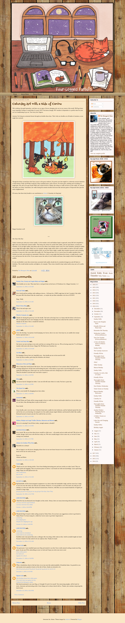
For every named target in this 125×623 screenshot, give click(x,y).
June (95, 436)
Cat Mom (19, 353)
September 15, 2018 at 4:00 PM (25, 394)
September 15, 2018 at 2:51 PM (24, 360)
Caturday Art (97, 398)
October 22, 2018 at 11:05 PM (24, 524)
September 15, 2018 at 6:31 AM (24, 302)
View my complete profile (97, 153)
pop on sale (19, 474)
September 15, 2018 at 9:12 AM (25, 326)
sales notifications (21, 472)
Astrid (93, 273)
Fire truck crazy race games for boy (26, 580)
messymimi (19, 398)
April (95, 441)
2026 (94, 284)
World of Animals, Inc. (22, 315)
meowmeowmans (21, 430)
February (97, 447)
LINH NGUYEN (20, 498)
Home (15, 94)
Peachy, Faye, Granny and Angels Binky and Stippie (30, 281)
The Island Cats (20, 388)
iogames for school (21, 556)
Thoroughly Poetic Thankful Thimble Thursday (99, 357)
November (97, 311)
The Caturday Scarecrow (101, 350)
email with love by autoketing (24, 535)
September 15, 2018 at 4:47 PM (25, 416)
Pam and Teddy (20, 291)
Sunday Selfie (98, 319)
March (96, 444)
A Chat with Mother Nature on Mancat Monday (99, 343)
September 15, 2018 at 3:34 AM (25, 287)
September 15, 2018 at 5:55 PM (25, 426)
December (97, 308)
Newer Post (16, 603)
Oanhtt (18, 464)
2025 (94, 287)
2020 (94, 301)
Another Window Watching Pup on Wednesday (99, 411)
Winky (108, 276)
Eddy (99, 273)
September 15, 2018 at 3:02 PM (24, 375)
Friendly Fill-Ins (98, 353)
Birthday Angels (98, 427)
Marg (17, 379)
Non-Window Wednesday (101, 386)
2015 (94, 458)
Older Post (81, 603)
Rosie (111, 273)
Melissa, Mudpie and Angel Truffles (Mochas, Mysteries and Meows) (35, 420)
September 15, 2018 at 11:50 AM (25, 349)
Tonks (104, 276)
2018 (94, 306)
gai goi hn (28, 569)
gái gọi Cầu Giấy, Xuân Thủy (45, 491)
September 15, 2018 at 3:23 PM (24, 384)
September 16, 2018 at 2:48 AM (25, 460)
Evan (105, 273)
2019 (94, 303)
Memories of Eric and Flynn (24, 364)
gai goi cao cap (32, 491)
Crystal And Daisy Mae (22, 341)
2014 (94, 461)
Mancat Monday (98, 367)
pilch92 (18, 330)
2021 (94, 298)
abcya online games (21, 552)
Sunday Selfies (98, 425)
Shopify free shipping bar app (24, 522)
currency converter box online (24, 505)
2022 (94, 295)
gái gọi (18, 491)
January (96, 450)
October (96, 314)
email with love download (23, 533)
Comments (95, 106)
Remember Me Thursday (101, 330)
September (97, 316)
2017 (94, 453)
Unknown (19, 562)
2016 (94, 456)
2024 (94, 290)
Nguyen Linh (19, 545)
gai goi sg (40, 569)
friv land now (20, 554)
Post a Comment (19, 595)
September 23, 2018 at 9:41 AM (25, 477)
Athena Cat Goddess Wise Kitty (25, 443)
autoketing (19, 518)
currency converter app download (25, 503)
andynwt (67, 619)
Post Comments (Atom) (52, 608)
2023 (94, 293)
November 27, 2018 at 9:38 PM (25, 558)
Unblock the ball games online (24, 582)
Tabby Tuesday (98, 365)
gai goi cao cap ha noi (49, 569)
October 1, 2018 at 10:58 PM (24, 507)
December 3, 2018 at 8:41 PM (24, 572)
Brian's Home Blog (21, 306)
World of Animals (21, 323)
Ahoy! (95, 362)
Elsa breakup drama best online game (26, 578)
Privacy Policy (37, 94)
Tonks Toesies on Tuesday (101, 389)
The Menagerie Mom (106, 116)
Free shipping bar (21, 520)
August (96, 431)
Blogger (80, 619)
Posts (93, 104)
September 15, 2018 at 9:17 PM (24, 439)
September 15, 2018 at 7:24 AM (25, 311)
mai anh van (19, 481)
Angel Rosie (25, 94)
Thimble (94, 275)
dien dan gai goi (20, 569)
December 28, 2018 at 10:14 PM (25, 591)
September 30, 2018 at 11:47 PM (25, 494)
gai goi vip (34, 569)
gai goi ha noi (24, 491)
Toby (100, 276)
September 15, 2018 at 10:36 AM (25, 337)
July (95, 433)
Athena (45, 193)
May (95, 439)
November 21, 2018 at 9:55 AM (25, 541)
